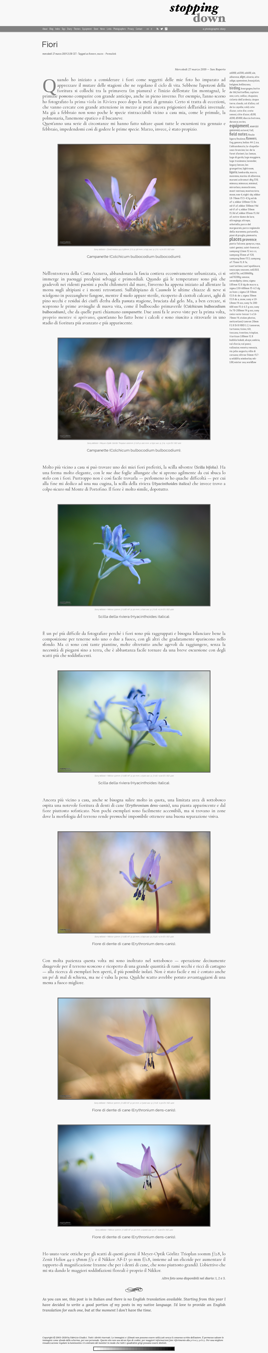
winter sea (240, 362)
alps (242, 76)
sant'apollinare (251, 266)
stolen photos (247, 317)
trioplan (253, 332)
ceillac (243, 96)
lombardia (243, 172)
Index (57, 29)
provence (249, 239)
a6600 (247, 73)
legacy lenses (236, 164)
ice (257, 142)
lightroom (248, 168)
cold (246, 107)
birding (234, 88)
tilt (249, 329)
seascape (234, 269)
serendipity (235, 280)
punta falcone (237, 243)
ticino (243, 329)
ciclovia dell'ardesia (240, 99)
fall (251, 130)
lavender (251, 161)
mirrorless (235, 187)
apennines (241, 80)
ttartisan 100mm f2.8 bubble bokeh (241, 338)
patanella (252, 231)
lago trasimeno (237, 161)
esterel (244, 130)
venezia (252, 347)
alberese (234, 77)
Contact (139, 29)
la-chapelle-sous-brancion (244, 148)
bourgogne (247, 88)
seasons (244, 269)
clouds (239, 103)
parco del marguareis (240, 226)
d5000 (239, 118)
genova (238, 142)
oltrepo (246, 220)
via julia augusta (238, 351)
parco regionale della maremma (244, 229)
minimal (253, 183)
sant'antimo (236, 266)
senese (245, 277)
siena (245, 280)
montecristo (252, 191)
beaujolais (254, 80)
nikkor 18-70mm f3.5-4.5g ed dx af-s (244, 198)
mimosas (243, 183)
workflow (251, 362)
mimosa (233, 183)
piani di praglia (237, 235)
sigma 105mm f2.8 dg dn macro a (243, 282)
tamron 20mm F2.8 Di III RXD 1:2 (244, 323)
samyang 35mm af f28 (241, 255)
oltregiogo (235, 220)
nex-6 (239, 194)
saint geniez (236, 247)
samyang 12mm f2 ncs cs (242, 251)
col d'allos (249, 103)
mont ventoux (237, 191)
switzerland (236, 321)
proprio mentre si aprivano (68, 317)
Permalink (111, 53)
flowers (251, 138)
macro (253, 172)
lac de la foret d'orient (242, 151)
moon (232, 194)
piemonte (251, 235)
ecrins (242, 121)
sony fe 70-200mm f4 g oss (244, 308)
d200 (232, 118)
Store (96, 29)
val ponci (246, 344)
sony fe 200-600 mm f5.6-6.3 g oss (243, 304)
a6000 (232, 73)
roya (257, 243)
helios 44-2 (249, 142)
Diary (69, 29)
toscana (233, 332)
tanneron (254, 325)
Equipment (87, 29)
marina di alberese (250, 176)
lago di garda (236, 157)
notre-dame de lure (243, 216)
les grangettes (238, 166)
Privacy (131, 29)
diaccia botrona (251, 118)
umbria (256, 340)
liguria (233, 172)
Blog (51, 29)
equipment (239, 125)
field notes (238, 134)
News (102, 29)
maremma (234, 176)
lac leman (250, 153)
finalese (241, 138)
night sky (248, 194)
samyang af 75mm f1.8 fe (244, 260)
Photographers (119, 29)
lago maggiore (252, 157)
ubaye (248, 340)
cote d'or (242, 110)
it (151, 29)
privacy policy (197, 1340)
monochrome (248, 187)
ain (253, 73)
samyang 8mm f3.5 (239, 258)
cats (236, 96)
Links (109, 29)
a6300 (240, 73)
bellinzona (244, 84)
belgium (233, 84)
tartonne (234, 329)
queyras (250, 243)
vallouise (234, 347)
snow (242, 299)
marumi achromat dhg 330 (243, 179)
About (44, 29)
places (235, 238)
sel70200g (235, 277)
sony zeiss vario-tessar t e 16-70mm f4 (244, 313)
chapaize (253, 96)
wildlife (236, 358)
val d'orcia (234, 344)
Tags (63, 29)
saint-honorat (251, 247)
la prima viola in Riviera (93, 101)
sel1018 (254, 269)
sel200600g (246, 273)
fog (231, 142)
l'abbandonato (237, 146)
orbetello (234, 224)
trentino (243, 332)
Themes (77, 29)
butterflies (243, 92)
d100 (253, 114)
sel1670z (234, 273)
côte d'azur (243, 114)
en (148, 29)
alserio (250, 77)
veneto (244, 347)
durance (233, 121)
